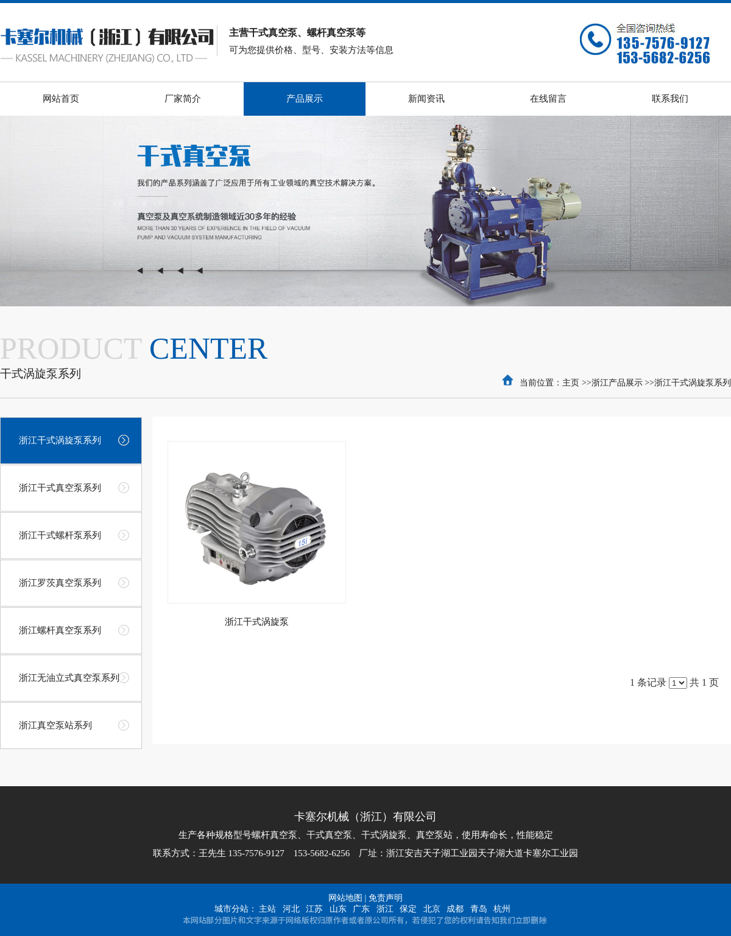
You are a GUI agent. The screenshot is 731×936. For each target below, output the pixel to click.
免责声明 (386, 898)
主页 (570, 382)
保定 (408, 908)
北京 (431, 908)
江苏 (314, 908)
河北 (291, 908)
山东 (338, 908)
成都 (455, 908)
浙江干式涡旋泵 (257, 622)
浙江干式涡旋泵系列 (692, 382)
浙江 (385, 908)
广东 (361, 908)
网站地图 (345, 898)
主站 (267, 908)
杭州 (501, 908)
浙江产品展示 (617, 382)
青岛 (478, 908)
